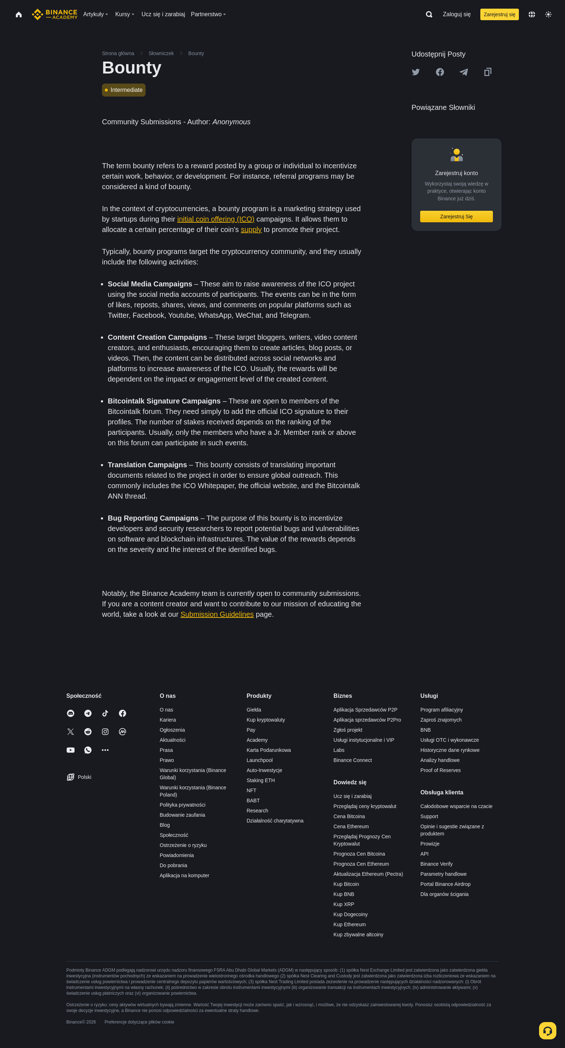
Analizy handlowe (440, 760)
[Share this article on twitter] (415, 72)
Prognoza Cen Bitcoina (359, 854)
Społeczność (174, 835)
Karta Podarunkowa (268, 750)
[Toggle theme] (548, 14)
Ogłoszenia (172, 730)
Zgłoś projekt (348, 730)
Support (429, 816)
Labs (339, 750)
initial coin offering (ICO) (215, 219)
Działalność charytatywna (274, 821)
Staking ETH (260, 780)
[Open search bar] (427, 14)
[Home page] (54, 14)
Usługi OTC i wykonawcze (450, 740)
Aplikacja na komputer (184, 875)
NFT (251, 790)
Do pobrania (173, 865)
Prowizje (430, 844)
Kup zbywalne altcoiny (359, 934)
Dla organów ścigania (445, 894)
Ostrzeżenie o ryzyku (183, 845)
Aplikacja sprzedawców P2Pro (367, 720)
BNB (426, 730)
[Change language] (531, 14)
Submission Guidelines (217, 614)
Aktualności (173, 740)
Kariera (168, 720)
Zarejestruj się (500, 14)
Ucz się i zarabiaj (353, 796)
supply (251, 229)
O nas (166, 710)
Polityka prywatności (182, 805)
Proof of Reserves (441, 770)
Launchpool (259, 760)
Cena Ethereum (351, 826)
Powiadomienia (177, 855)
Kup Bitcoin (346, 884)
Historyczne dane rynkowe (450, 750)
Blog (165, 825)
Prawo (167, 760)
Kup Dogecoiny (351, 914)
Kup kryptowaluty (265, 720)
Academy (256, 740)
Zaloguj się (457, 14)
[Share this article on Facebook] (440, 72)
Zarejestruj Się (456, 216)
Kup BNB (344, 894)
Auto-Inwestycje (264, 770)
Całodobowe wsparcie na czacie (457, 806)
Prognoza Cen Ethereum (361, 864)
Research (257, 810)
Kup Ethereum (350, 924)
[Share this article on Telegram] (463, 72)
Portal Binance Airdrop (446, 884)
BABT (253, 800)
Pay (250, 730)
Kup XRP (344, 904)
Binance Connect (353, 760)
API (425, 854)
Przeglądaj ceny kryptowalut (365, 806)
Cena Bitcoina (349, 816)
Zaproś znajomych (441, 720)
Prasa (166, 750)
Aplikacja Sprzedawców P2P (365, 710)
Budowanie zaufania (182, 815)
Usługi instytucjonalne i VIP (364, 740)
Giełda (253, 710)
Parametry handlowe (444, 874)
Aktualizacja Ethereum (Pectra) (368, 874)
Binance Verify (437, 864)
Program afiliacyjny (442, 710)
